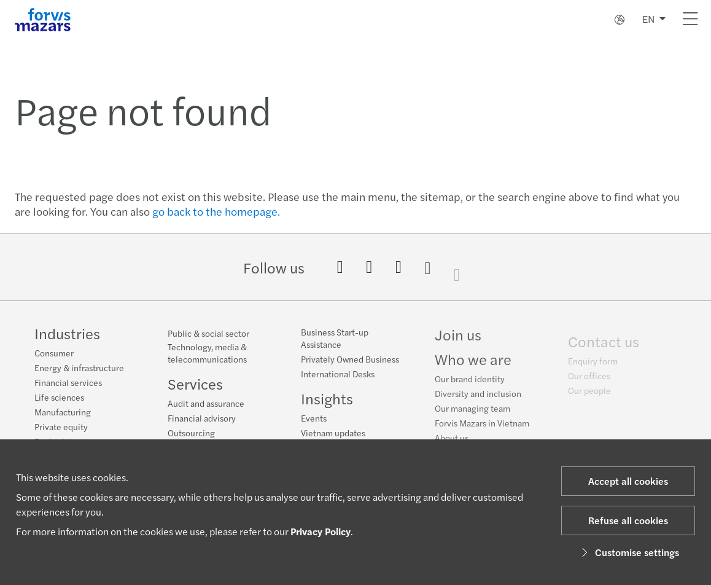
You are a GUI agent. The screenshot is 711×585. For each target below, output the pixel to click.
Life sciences (59, 397)
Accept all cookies (628, 481)
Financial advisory (202, 418)
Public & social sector (208, 333)
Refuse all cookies (628, 520)
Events (314, 420)
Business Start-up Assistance (334, 340)
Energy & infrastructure (79, 367)
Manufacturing (62, 412)
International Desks (338, 375)
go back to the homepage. (216, 211)
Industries (67, 333)
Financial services (68, 382)
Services (195, 383)
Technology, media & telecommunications (207, 352)
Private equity (61, 426)
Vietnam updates (333, 434)
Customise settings (628, 552)
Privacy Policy (320, 531)
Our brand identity (470, 386)
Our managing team (472, 416)
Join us (458, 342)
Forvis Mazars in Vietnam (482, 431)
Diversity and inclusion (478, 401)
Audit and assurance (206, 403)
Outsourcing (191, 432)
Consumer (54, 353)
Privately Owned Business (350, 361)
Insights (327, 400)
